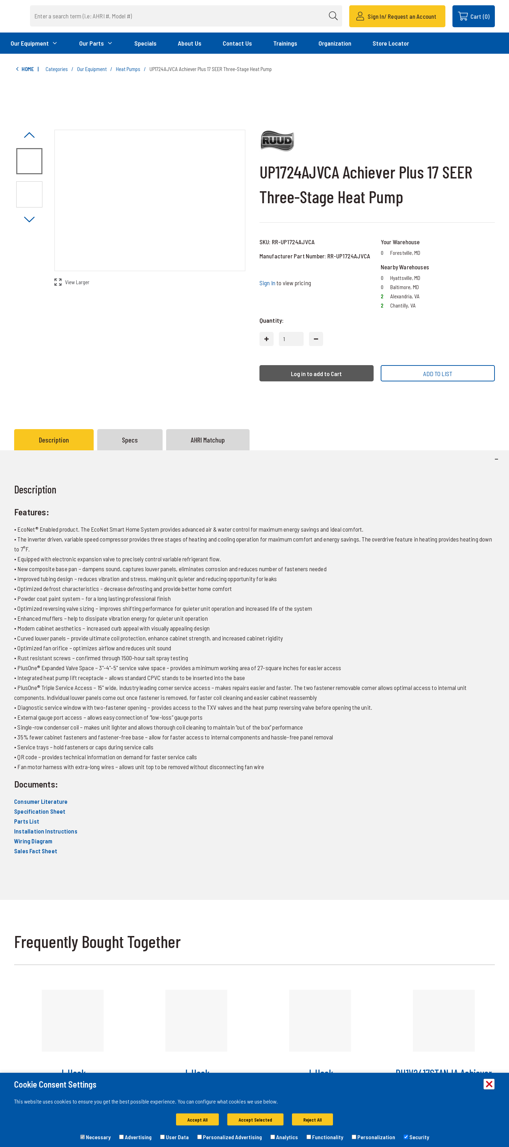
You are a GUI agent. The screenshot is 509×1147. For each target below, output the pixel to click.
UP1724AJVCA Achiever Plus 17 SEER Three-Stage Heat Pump (211, 69)
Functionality (324, 1137)
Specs (130, 439)
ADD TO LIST (437, 373)
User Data (174, 1137)
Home (24, 69)
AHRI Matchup (208, 439)
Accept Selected (255, 1120)
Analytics (284, 1137)
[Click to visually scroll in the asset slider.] (29, 135)
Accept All (197, 1120)
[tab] (55, 439)
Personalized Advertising (229, 1137)
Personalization (373, 1137)
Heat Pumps (128, 69)
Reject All (312, 1120)
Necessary (95, 1137)
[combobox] (196, 16)
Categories (57, 69)
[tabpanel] (254, 674)
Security (416, 1137)
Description (54, 439)
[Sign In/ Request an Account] (397, 16)
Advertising (135, 1137)
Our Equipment (92, 69)
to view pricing (285, 282)
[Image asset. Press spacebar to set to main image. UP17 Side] (29, 194)
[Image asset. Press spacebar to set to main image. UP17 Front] (29, 161)
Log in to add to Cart (316, 373)
